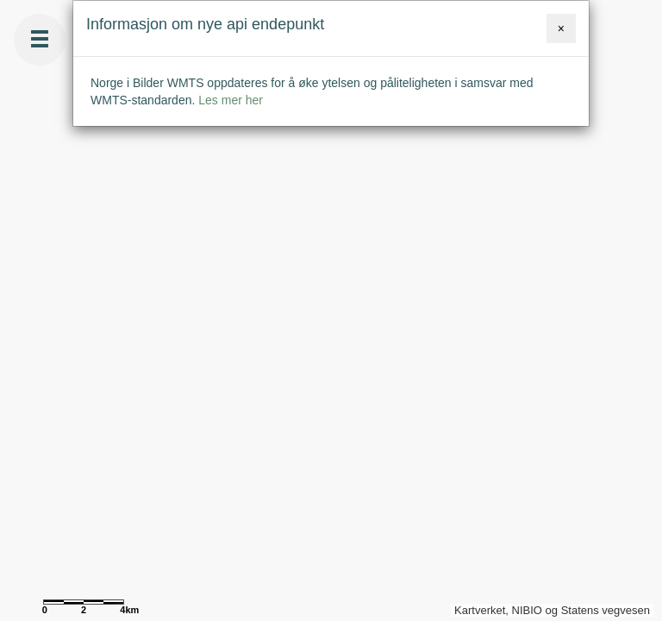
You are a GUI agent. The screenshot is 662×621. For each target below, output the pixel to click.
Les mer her (230, 100)
